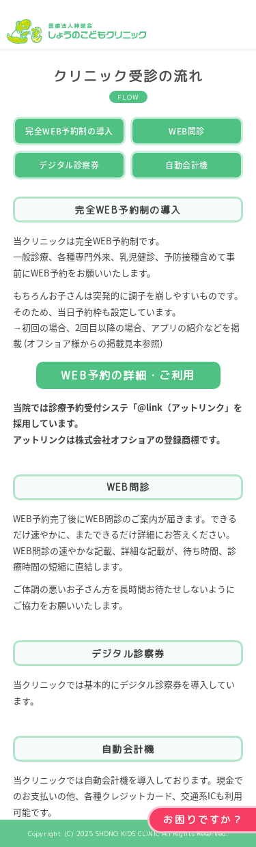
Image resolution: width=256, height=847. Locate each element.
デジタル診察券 (69, 165)
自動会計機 (186, 165)
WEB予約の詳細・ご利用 (128, 375)
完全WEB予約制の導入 (69, 131)
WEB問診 (187, 131)
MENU (238, 25)
